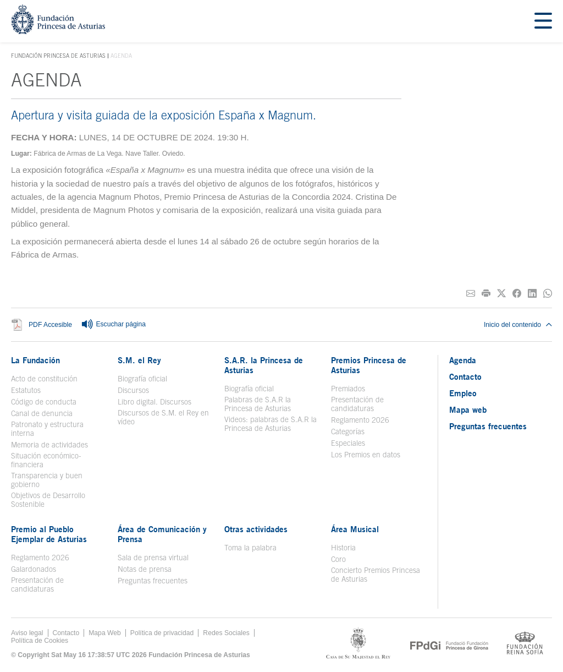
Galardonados (33, 569)
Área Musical (355, 529)
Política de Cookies (39, 640)
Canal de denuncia (42, 413)
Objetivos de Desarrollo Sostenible (48, 500)
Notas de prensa (145, 569)
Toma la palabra (250, 547)
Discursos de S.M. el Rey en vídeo (163, 417)
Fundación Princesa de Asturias (58, 56)
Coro (338, 559)
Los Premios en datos (365, 454)
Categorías (348, 431)
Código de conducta (43, 401)
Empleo (463, 393)
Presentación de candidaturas (357, 404)
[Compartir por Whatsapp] (547, 293)
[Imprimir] (486, 293)
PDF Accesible (50, 325)
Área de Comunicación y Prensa (162, 534)
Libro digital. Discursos (154, 401)
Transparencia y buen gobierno (46, 480)
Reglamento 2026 (360, 420)
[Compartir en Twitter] (501, 293)
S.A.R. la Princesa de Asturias (263, 365)
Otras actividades (256, 529)
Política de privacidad (162, 633)
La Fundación (35, 360)
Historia (343, 547)
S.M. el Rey (139, 360)
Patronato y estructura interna (47, 429)
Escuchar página (113, 324)
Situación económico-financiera (46, 460)
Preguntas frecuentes (152, 580)
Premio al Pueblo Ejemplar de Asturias (49, 534)
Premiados (348, 388)
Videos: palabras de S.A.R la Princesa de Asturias (270, 424)
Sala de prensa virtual (153, 557)
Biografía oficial (142, 378)
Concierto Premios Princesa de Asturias (375, 574)
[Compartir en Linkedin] (532, 293)
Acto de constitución (44, 378)
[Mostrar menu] (543, 21)
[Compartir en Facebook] (516, 293)
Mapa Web (105, 633)
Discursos (133, 390)
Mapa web (468, 409)
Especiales (348, 443)
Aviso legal (27, 633)
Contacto (465, 376)
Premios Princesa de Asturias (368, 365)
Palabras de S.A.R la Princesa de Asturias (257, 404)
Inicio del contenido (518, 325)
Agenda (462, 360)
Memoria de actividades (49, 444)
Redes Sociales (226, 633)
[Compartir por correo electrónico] (470, 293)
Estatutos (26, 390)
